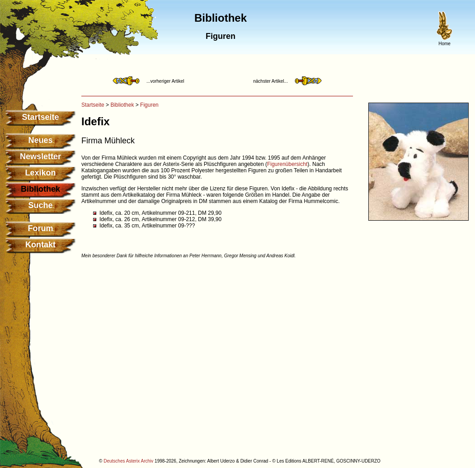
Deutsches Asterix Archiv (128, 461)
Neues (40, 140)
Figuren (149, 105)
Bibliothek (122, 105)
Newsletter (40, 156)
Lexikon (40, 172)
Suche (40, 205)
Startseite (40, 117)
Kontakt (40, 244)
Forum (40, 228)
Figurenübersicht (287, 164)
